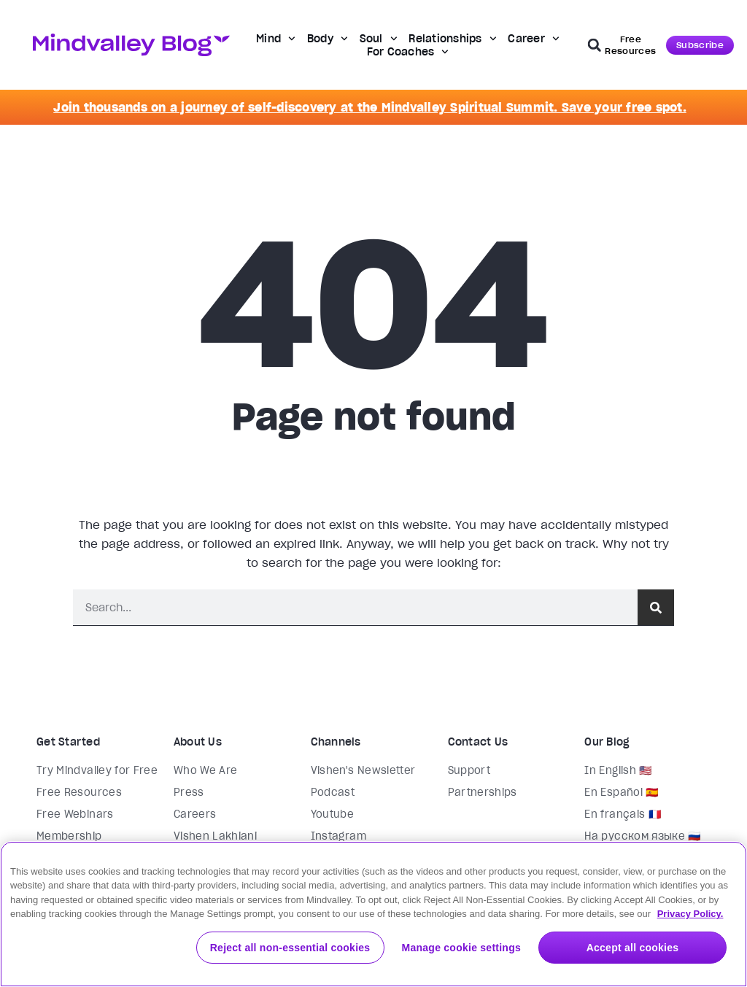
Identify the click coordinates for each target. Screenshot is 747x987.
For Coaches (408, 51)
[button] (594, 45)
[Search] (656, 607)
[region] (373, 914)
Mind (275, 38)
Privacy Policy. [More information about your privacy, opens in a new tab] (690, 913)
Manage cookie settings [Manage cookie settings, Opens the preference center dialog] (461, 947)
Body (327, 38)
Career (533, 38)
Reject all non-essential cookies (290, 947)
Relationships (452, 38)
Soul (379, 38)
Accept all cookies (633, 947)
